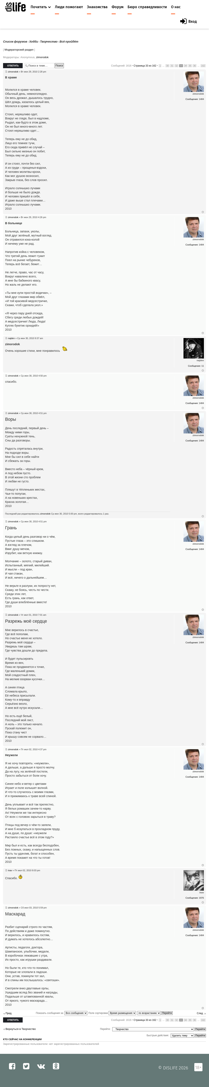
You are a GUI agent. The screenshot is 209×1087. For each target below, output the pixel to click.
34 (185, 65)
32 (176, 65)
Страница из (145, 65)
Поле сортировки (112, 1013)
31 (172, 65)
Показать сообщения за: (61, 1013)
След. (200, 1013)
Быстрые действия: (158, 1035)
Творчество (49, 41)
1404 (201, 99)
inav (10, 870)
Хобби (33, 41)
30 (167, 65)
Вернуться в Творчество (21, 1028)
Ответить (13, 65)
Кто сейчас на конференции (22, 1039)
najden (11, 338)
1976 (201, 898)
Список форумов (15, 41)
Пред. (9, 1013)
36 (194, 65)
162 (203, 65)
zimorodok (42, 57)
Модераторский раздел (18, 49)
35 (190, 65)
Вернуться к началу (203, 212)
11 (202, 366)
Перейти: (105, 1029)
